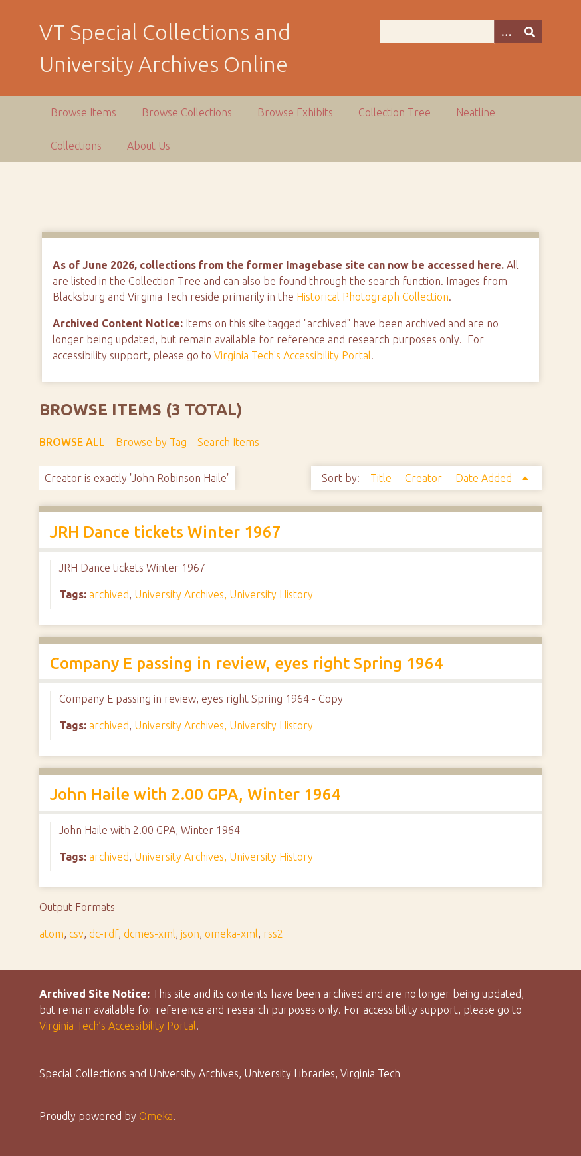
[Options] (506, 31)
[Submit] (530, 31)
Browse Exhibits (295, 112)
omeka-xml (231, 934)
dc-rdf (103, 934)
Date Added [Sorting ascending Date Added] (485, 478)
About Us (148, 146)
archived (109, 594)
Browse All (72, 442)
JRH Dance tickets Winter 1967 (165, 532)
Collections (76, 146)
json (190, 934)
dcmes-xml (149, 934)
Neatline (475, 112)
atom (51, 934)
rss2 (273, 934)
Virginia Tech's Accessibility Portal (292, 355)
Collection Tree (394, 112)
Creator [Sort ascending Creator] (425, 478)
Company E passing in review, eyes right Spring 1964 (246, 663)
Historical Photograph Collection (372, 297)
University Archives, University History (223, 594)
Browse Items (83, 112)
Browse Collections (187, 112)
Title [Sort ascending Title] (382, 478)
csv (76, 934)
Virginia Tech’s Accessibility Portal (117, 1026)
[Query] (460, 31)
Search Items (228, 442)
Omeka (156, 1116)
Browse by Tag (151, 442)
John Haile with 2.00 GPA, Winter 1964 (195, 794)
